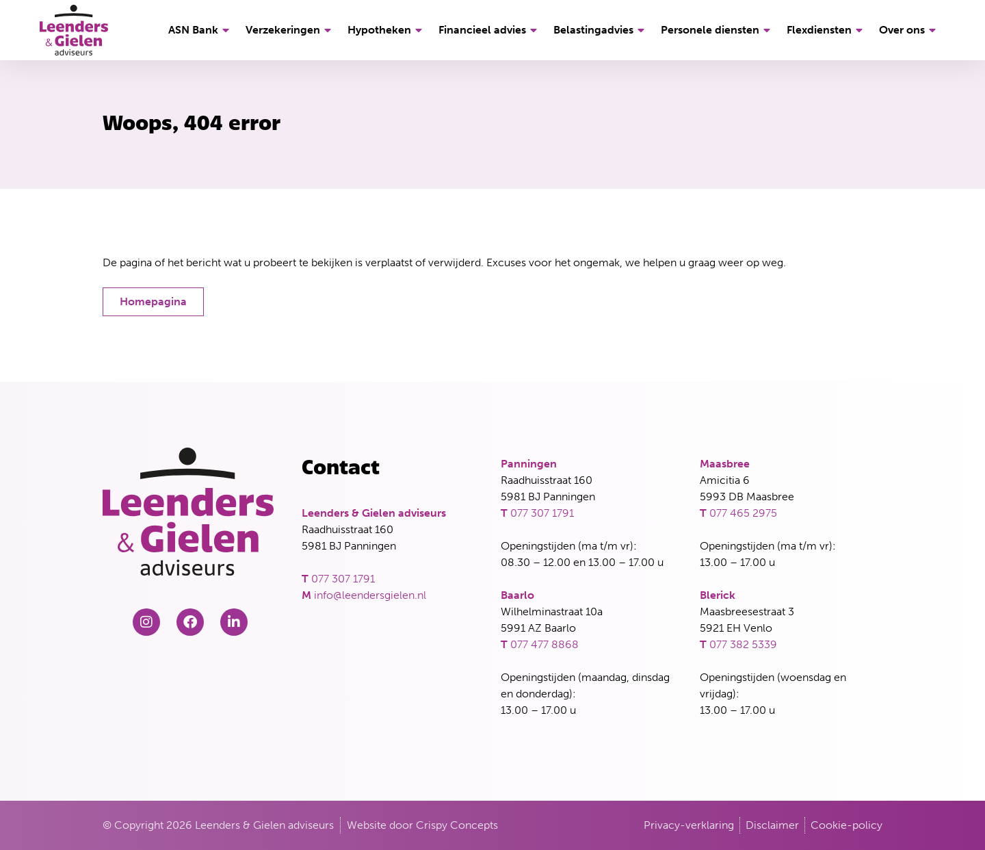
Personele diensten (717, 30)
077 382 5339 (743, 644)
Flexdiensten (827, 30)
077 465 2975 (743, 512)
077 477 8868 (544, 644)
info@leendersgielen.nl (370, 595)
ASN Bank (200, 30)
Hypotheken (386, 30)
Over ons (909, 30)
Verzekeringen (290, 30)
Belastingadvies (600, 30)
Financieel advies (489, 30)
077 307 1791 (343, 578)
